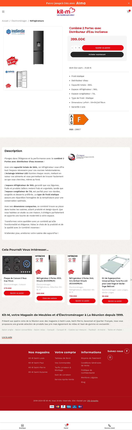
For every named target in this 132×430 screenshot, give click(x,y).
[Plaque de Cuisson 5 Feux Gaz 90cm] (17, 264)
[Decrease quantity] (72, 48)
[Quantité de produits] (76, 48)
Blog (83, 382)
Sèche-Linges (108, 292)
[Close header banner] (129, 3)
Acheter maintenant (97, 54)
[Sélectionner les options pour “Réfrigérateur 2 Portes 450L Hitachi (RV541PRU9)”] (50, 298)
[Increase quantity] (79, 48)
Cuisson (22, 284)
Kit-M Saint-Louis (36, 358)
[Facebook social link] (126, 351)
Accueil (5, 21)
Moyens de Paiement (91, 358)
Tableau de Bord (62, 358)
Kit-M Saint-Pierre (36, 367)
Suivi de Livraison (63, 375)
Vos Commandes (63, 363)
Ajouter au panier (103, 48)
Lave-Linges (122, 290)
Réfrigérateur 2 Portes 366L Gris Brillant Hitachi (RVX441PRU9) (81, 281)
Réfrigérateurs (37, 21)
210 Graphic (92, 401)
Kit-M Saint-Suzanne (37, 372)
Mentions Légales (89, 377)
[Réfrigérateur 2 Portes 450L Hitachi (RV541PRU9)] (50, 264)
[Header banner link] (62, 3)
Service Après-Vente (64, 379)
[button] (17, 293)
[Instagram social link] (110, 357)
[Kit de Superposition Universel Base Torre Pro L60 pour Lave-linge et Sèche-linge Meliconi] (115, 264)
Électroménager (19, 21)
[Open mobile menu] (3, 11)
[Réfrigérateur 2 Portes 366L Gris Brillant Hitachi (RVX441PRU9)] (82, 264)
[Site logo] (66, 11)
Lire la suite (7, 337)
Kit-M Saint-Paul (36, 363)
